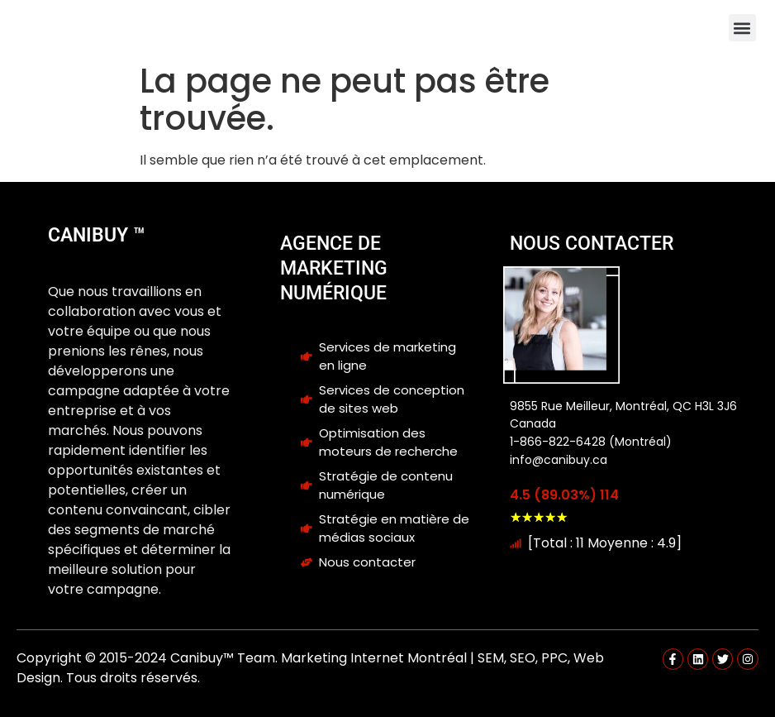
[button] (742, 27)
